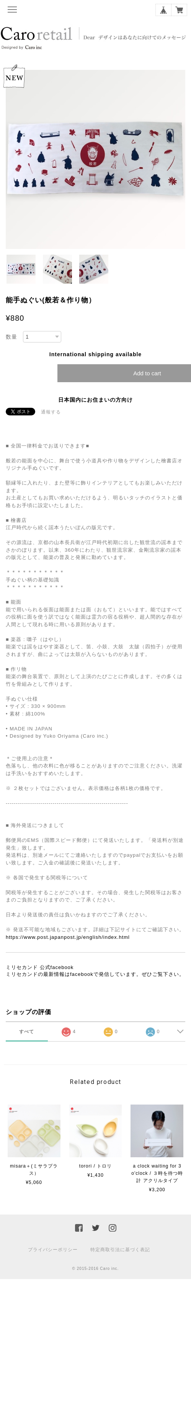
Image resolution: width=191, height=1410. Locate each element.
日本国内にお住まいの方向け (95, 400)
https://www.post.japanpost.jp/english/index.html (68, 937)
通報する (51, 412)
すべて (26, 1031)
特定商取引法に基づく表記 (120, 1249)
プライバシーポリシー (53, 1249)
